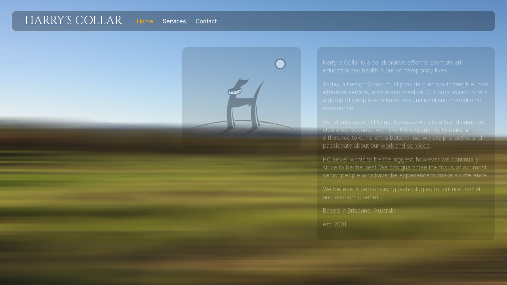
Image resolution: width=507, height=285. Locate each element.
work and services (405, 145)
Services (174, 21)
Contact (206, 21)
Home (145, 21)
